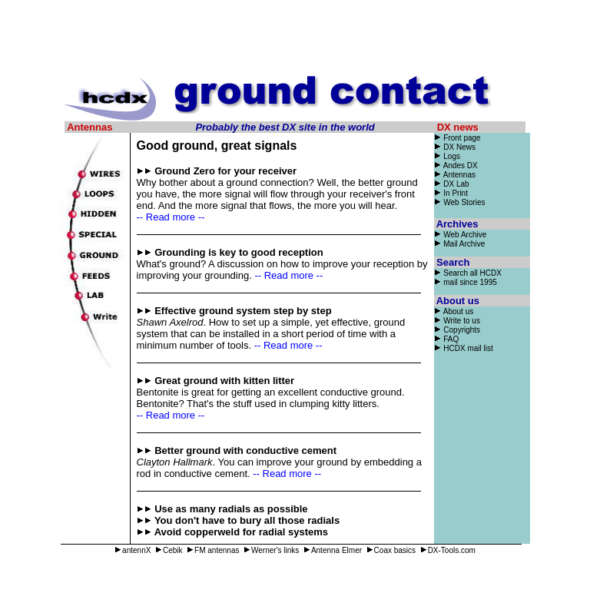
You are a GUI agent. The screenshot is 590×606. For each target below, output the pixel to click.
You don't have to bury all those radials (247, 520)
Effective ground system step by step (242, 310)
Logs (447, 156)
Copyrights (461, 330)
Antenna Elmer (332, 550)
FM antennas (213, 550)
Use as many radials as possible (230, 509)
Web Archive (464, 234)
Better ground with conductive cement (245, 450)
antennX (132, 550)
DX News (455, 147)
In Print (451, 193)
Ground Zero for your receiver (225, 171)
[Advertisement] (295, 40)
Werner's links (271, 550)
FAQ (451, 339)
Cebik (169, 550)
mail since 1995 (469, 282)
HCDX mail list (467, 348)
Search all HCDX (472, 273)
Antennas (455, 175)
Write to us (457, 320)
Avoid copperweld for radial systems (241, 532)
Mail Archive (464, 244)
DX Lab (451, 184)
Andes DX (456, 165)
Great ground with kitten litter (224, 380)
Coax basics (391, 550)
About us (454, 311)
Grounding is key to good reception (238, 252)
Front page (461, 138)
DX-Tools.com (448, 550)
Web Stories (464, 202)
